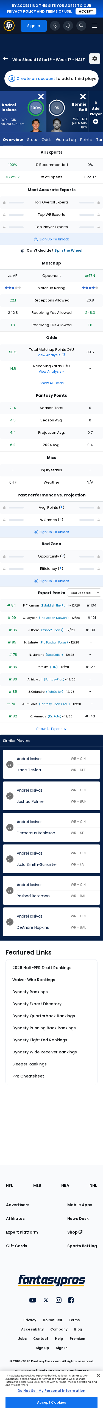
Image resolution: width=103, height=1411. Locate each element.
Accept (86, 11)
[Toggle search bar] (81, 26)
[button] (51, 78)
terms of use (58, 11)
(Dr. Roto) (54, 716)
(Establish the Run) (54, 606)
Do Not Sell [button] (52, 1320)
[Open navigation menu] (94, 26)
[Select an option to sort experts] (84, 592)
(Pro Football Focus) (53, 642)
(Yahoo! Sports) (51, 630)
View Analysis (51, 355)
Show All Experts (51, 728)
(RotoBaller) (54, 655)
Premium (77, 1338)
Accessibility (32, 1329)
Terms (74, 1320)
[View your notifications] (68, 26)
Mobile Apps (79, 1205)
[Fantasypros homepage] (9, 29)
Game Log (66, 139)
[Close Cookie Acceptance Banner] (98, 1375)
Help (59, 1338)
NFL (9, 1185)
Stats (32, 139)
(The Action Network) (53, 618)
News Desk (78, 1218)
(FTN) (53, 667)
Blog (78, 1329)
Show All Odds (52, 383)
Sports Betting (82, 1246)
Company (59, 1329)
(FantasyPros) (53, 679)
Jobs (22, 1338)
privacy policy (21, 11)
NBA (65, 1185)
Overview (13, 139)
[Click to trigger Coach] (55, 26)
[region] (51, 1391)
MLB (37, 1185)
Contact (40, 1338)
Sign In (62, 1348)
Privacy (29, 1320)
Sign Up (42, 1348)
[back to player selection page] (4, 58)
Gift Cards (16, 1246)
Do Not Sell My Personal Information (51, 1390)
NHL (93, 1185)
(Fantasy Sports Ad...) (54, 704)
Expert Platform (22, 1232)
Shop (74, 1232)
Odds (46, 139)
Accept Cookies (51, 1402)
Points (86, 139)
